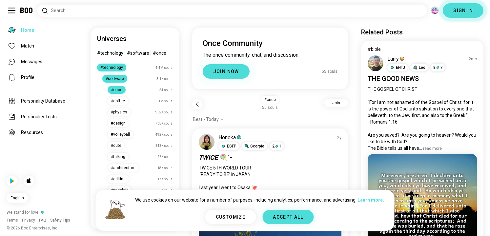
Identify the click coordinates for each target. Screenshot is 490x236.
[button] (228, 146)
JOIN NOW (226, 71)
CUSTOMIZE (231, 217)
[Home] (26, 10)
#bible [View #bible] (374, 49)
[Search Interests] (232, 11)
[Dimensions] (435, 10)
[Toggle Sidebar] (11, 10)
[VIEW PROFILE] (206, 142)
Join (336, 103)
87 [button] (437, 67)
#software (138, 53)
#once (159, 53)
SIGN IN (463, 10)
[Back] (197, 104)
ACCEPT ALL (288, 217)
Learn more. (370, 200)
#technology (110, 53)
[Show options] (208, 119)
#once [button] (270, 99)
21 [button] (276, 146)
